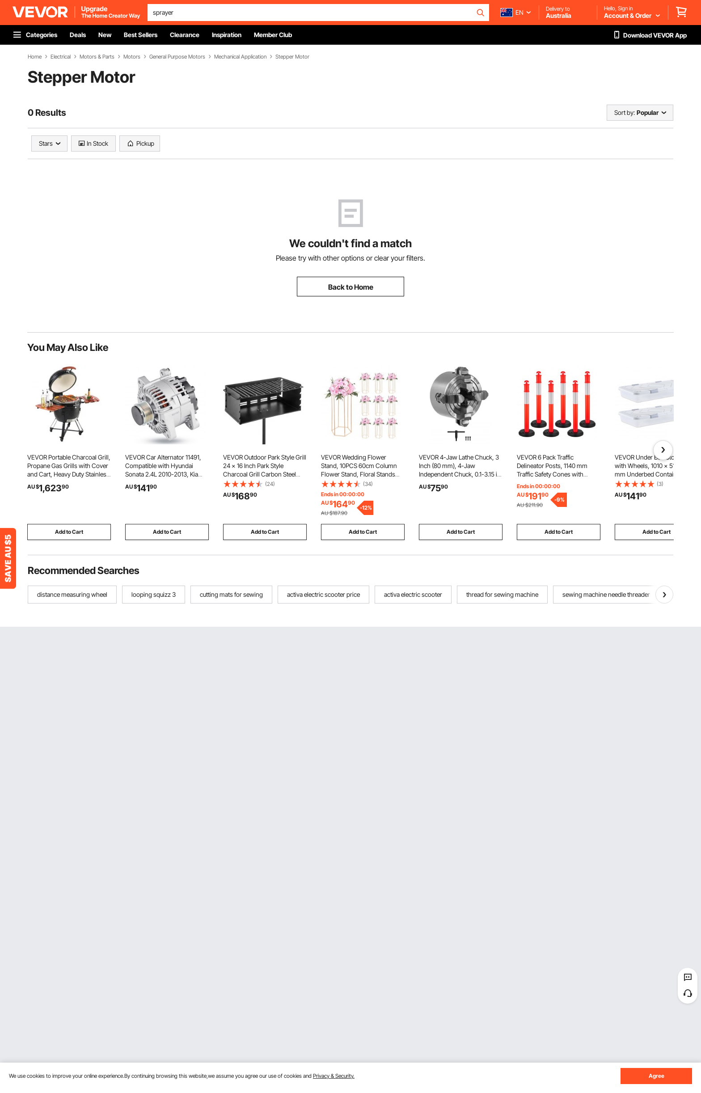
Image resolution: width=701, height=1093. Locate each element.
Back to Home (350, 287)
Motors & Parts (97, 57)
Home (35, 57)
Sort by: (624, 112)
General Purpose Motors (177, 57)
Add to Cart (69, 531)
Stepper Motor (292, 57)
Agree (656, 1075)
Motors (131, 57)
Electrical (61, 57)
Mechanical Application (240, 57)
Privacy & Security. (334, 1075)
